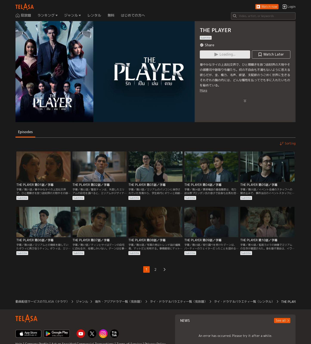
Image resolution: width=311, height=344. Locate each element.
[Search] (263, 16)
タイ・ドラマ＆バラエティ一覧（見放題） (178, 301)
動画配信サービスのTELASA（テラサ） (42, 301)
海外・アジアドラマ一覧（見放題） (119, 301)
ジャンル (82, 301)
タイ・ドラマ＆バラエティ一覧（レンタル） (244, 301)
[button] (267, 6)
